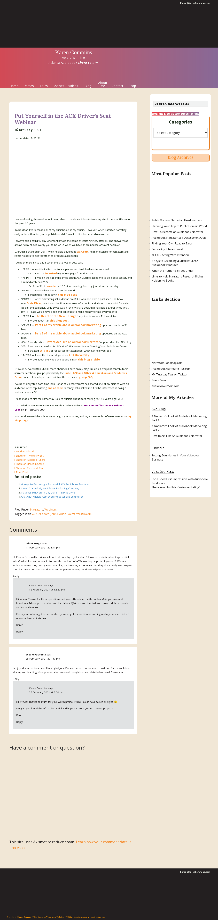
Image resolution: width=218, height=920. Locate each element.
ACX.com (43, 514)
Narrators (36, 509)
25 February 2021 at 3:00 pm (46, 692)
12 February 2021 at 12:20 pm (47, 589)
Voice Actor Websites (55, 917)
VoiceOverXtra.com (79, 514)
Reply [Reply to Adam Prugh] (16, 576)
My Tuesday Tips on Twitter (170, 374)
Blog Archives (180, 157)
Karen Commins (73, 52)
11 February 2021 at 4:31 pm (43, 547)
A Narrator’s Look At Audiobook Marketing (179, 416)
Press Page (159, 380)
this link (41, 618)
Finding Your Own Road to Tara (172, 243)
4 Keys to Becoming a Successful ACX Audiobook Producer (55, 484)
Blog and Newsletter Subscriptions (175, 114)
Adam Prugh (33, 543)
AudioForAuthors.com (165, 386)
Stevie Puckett (35, 654)
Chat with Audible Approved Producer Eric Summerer (52, 496)
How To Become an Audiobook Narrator (177, 232)
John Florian (58, 514)
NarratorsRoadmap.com (167, 363)
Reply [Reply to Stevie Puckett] (16, 678)
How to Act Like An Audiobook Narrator (177, 436)
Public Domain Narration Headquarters (177, 220)
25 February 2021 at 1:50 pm (43, 658)
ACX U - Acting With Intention (170, 255)
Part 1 (155, 420)
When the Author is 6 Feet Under (172, 271)
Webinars (50, 509)
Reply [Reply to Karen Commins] (19, 631)
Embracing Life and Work (168, 249)
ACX (34, 514)
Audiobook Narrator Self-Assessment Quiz (179, 238)
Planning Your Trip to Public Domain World (179, 226)
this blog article (89, 359)
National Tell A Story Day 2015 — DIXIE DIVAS (48, 492)
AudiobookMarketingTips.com (171, 369)
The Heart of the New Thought (56, 316)
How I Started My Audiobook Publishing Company (50, 488)
